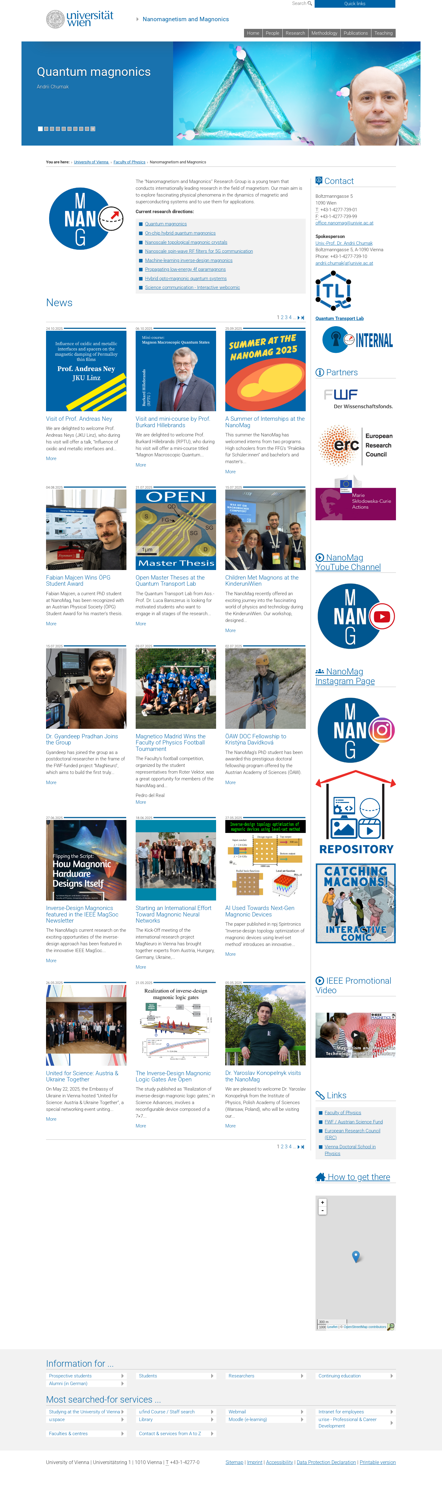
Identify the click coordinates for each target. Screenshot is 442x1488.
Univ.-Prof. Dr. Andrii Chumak (344, 243)
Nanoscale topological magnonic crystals (186, 242)
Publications (356, 33)
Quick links (355, 3)
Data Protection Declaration (326, 1462)
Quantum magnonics (94, 71)
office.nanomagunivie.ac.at (345, 223)
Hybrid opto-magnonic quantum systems (186, 278)
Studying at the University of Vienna (84, 1412)
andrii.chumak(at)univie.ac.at (344, 263)
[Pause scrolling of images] (93, 129)
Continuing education (340, 1376)
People (272, 33)
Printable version (378, 1462)
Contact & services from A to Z (170, 1433)
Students (148, 1376)
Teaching (383, 33)
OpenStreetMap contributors (365, 1327)
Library (146, 1419)
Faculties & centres (68, 1433)
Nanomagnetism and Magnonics (186, 19)
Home (253, 33)
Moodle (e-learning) (248, 1419)
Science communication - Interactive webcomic (192, 287)
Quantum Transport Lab (340, 318)
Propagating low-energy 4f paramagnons (185, 269)
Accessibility (279, 1462)
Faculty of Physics (129, 162)
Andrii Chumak (53, 87)
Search (302, 3)
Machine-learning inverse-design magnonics (189, 260)
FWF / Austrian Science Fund (354, 1122)
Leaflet (333, 1327)
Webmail (237, 1412)
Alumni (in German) (68, 1383)
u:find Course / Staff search (167, 1412)
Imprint (254, 1462)
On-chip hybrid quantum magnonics (180, 233)
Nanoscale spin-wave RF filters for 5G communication (199, 251)
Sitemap (234, 1462)
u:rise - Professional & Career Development (348, 1423)
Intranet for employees (341, 1412)
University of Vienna (91, 162)
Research (295, 33)
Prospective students (70, 1376)
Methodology (324, 33)
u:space (57, 1419)
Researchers (241, 1376)
